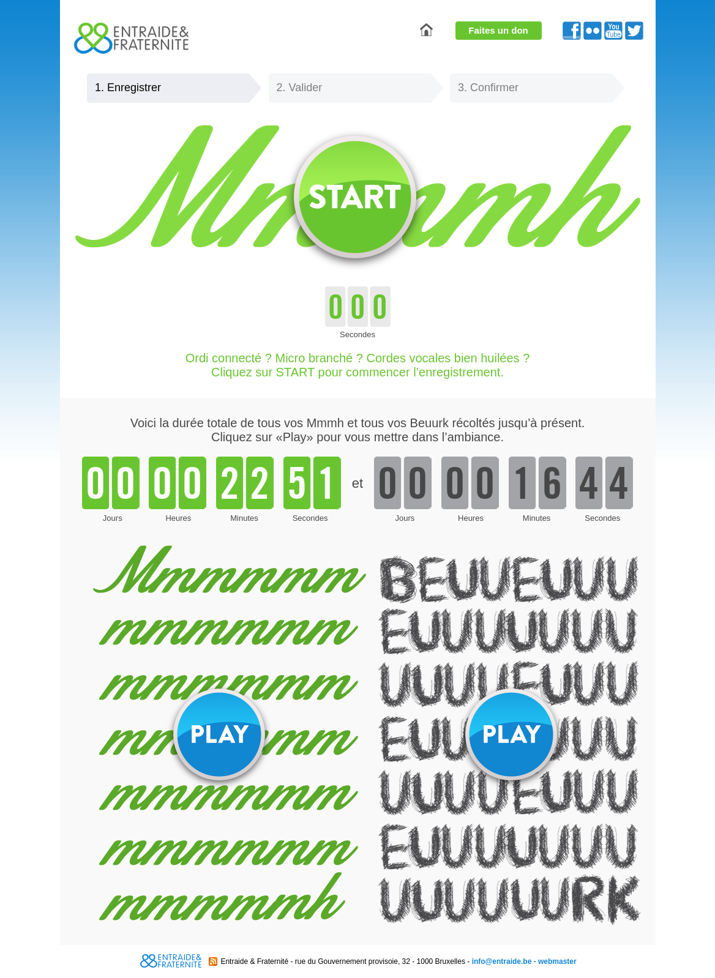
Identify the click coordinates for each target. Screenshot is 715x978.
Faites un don (498, 30)
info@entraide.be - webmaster (524, 961)
